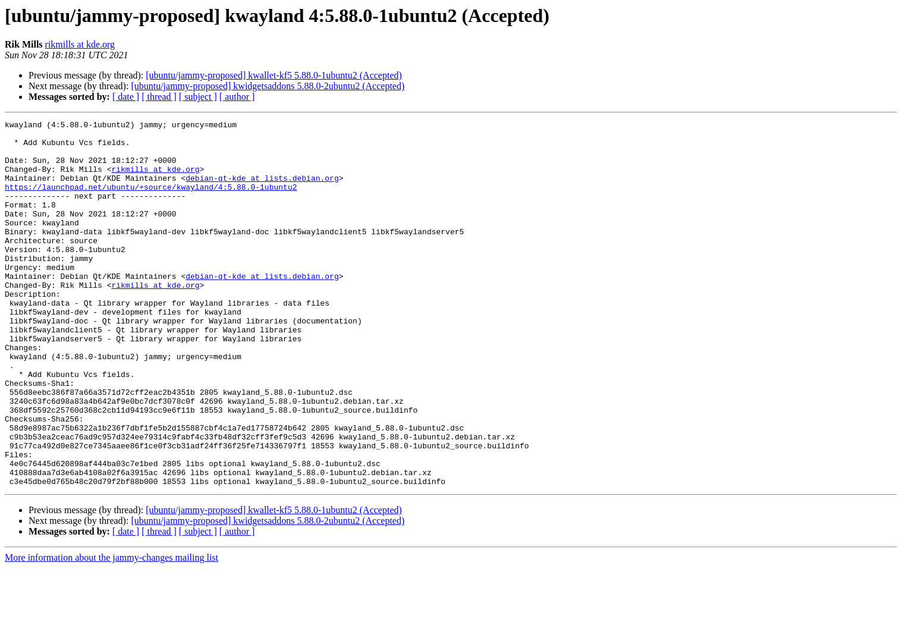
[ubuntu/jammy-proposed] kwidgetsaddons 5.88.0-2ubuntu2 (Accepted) (267, 86)
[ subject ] (198, 97)
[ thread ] (159, 97)
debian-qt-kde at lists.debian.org (262, 190)
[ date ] (125, 97)
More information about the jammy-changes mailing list (111, 631)
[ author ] (237, 97)
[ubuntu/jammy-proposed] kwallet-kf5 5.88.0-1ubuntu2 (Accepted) (274, 75)
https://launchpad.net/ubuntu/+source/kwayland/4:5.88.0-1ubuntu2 (151, 201)
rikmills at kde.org (80, 44)
